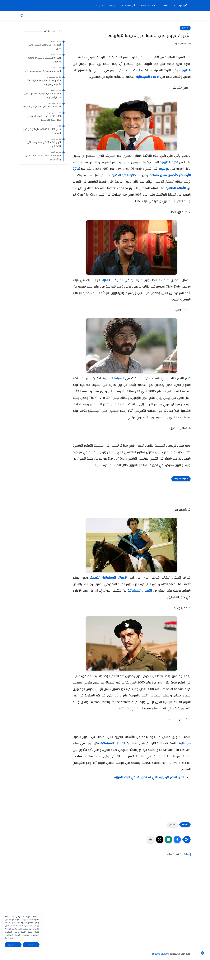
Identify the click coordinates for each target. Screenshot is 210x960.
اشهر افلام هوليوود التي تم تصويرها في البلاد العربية (149, 777)
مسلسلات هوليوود (119, 15)
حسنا (31, 945)
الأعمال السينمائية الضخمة (109, 577)
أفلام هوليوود (143, 15)
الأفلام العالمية (176, 188)
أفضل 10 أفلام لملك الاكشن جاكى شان (44, 47)
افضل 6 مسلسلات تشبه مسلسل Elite (42, 71)
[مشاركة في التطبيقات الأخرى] (150, 839)
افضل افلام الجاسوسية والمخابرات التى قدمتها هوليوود (42, 95)
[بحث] (22, 15)
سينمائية (185, 743)
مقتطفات (34, 15)
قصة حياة (83, 15)
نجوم (174, 162)
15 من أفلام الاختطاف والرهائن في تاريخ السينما (42, 131)
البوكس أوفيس (53, 15)
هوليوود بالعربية (175, 5)
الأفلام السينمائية (147, 77)
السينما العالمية (112, 280)
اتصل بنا (99, 5)
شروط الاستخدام (128, 5)
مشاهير (178, 15)
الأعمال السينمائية (140, 590)
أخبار (188, 15)
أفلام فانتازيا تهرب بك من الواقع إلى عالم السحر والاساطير (44, 118)
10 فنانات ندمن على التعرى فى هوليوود (42, 107)
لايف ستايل (163, 15)
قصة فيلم (98, 15)
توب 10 (70, 15)
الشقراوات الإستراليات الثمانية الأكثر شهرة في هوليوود (44, 82)
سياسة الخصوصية (148, 5)
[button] (177, 839)
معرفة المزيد (13, 945)
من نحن (112, 5)
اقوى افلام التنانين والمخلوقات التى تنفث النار (44, 144)
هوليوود (185, 70)
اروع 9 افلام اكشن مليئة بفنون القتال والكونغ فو (43, 157)
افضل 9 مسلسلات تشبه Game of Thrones (44, 60)
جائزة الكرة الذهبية (124, 175)
